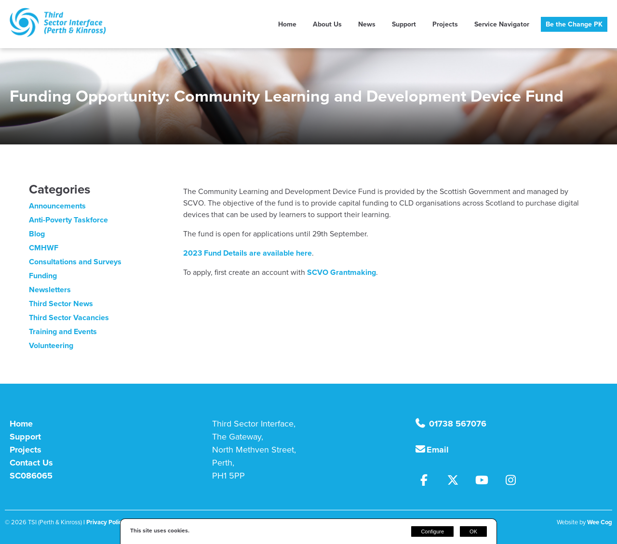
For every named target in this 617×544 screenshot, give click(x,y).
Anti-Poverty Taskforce (68, 219)
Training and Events (63, 331)
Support (404, 24)
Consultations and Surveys (75, 261)
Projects (445, 24)
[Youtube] (486, 481)
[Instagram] (514, 481)
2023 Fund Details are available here (247, 253)
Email (438, 449)
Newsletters (50, 289)
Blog (37, 233)
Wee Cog (599, 522)
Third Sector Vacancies (69, 317)
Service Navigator (501, 24)
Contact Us (31, 462)
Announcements (57, 205)
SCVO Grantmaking (341, 272)
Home (287, 24)
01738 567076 (456, 423)
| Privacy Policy (104, 522)
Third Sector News (61, 303)
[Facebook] (429, 481)
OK (473, 531)
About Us (327, 24)
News (367, 24)
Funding (43, 275)
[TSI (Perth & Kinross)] (58, 34)
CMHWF (43, 247)
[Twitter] (457, 481)
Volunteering (51, 345)
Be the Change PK (574, 24)
